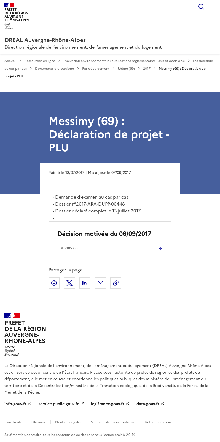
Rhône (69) (126, 68)
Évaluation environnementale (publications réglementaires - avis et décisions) (124, 60)
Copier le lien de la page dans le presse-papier (115, 283)
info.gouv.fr (15, 404)
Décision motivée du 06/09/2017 (104, 233)
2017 (147, 68)
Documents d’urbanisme (54, 68)
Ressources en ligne (40, 60)
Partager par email (100, 283)
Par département (95, 68)
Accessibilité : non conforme (113, 422)
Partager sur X (69, 283)
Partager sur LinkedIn (84, 283)
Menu (212, 6)
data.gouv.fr (147, 404)
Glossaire (38, 422)
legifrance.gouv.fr (107, 404)
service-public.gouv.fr (59, 404)
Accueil (10, 60)
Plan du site (13, 422)
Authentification (158, 422)
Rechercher (201, 6)
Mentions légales (68, 422)
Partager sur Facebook (54, 283)
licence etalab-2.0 (116, 434)
